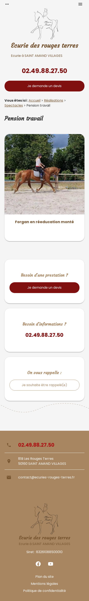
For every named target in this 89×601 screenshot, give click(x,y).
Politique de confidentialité (44, 590)
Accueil (34, 100)
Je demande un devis (44, 86)
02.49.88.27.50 (44, 71)
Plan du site (44, 576)
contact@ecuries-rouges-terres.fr (46, 477)
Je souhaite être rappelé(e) (44, 385)
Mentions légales (44, 583)
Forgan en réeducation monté (44, 221)
